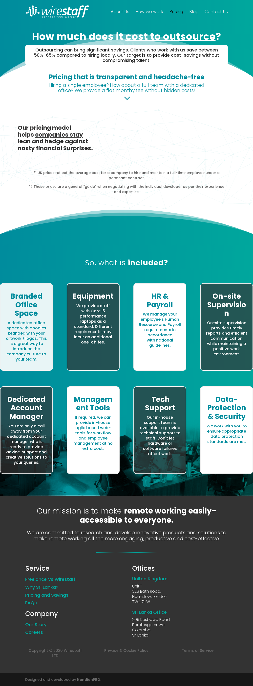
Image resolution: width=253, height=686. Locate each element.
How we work (149, 12)
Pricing (176, 12)
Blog (193, 12)
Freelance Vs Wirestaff (50, 579)
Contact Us (216, 12)
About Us (120, 12)
